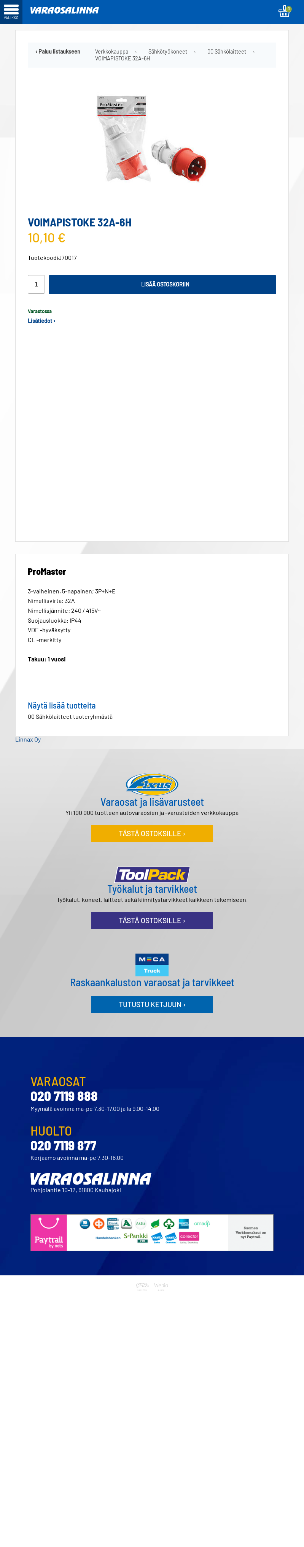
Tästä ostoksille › (152, 827)
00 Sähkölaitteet (226, 52)
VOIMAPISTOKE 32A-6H (122, 58)
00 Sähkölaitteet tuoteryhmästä (70, 710)
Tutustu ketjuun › (152, 998)
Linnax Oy (28, 733)
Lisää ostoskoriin (165, 284)
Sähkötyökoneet (167, 52)
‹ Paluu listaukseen (57, 51)
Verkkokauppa (111, 52)
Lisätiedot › (42, 321)
